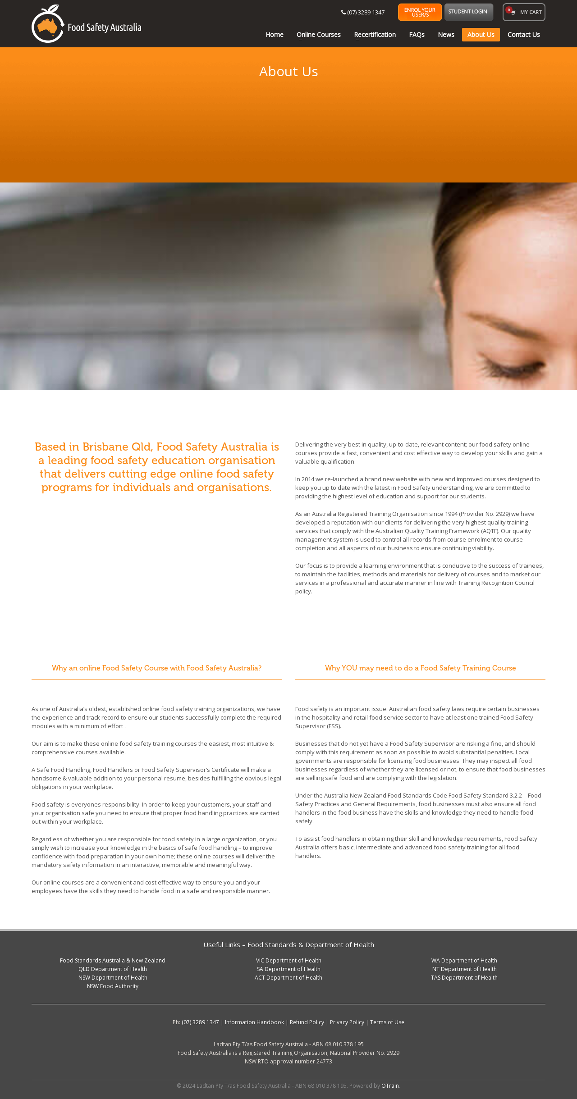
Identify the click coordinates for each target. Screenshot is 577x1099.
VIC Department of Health (288, 960)
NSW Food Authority (112, 986)
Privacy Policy (347, 1022)
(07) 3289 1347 (363, 12)
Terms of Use (387, 1022)
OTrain (390, 1086)
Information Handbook (254, 1022)
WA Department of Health (464, 960)
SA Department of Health (289, 969)
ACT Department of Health (288, 977)
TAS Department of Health (464, 977)
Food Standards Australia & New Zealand (112, 960)
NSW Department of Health (112, 977)
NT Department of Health (464, 969)
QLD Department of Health (112, 969)
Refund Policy (307, 1022)
